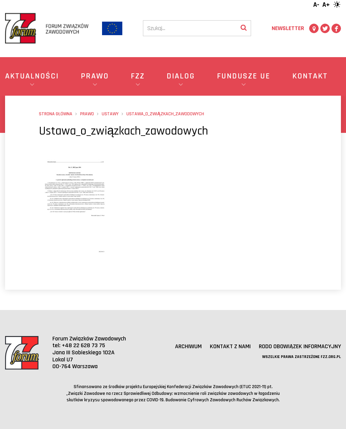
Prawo (87, 114)
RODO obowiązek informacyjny (300, 346)
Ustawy (110, 114)
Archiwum (188, 346)
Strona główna (55, 114)
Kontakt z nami (230, 346)
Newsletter (288, 28)
